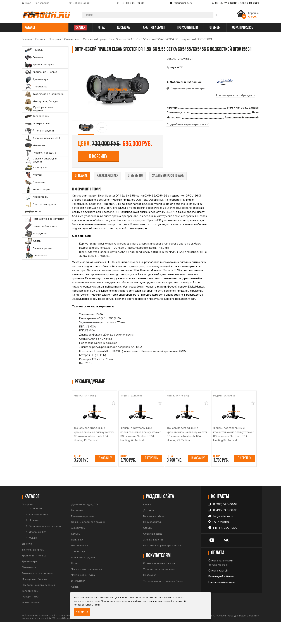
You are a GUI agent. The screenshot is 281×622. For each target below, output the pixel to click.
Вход (28, 2)
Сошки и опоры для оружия (88, 520)
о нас (101, 28)
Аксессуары (78, 526)
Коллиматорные (38, 513)
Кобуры (75, 532)
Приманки (77, 538)
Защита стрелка (80, 591)
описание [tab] (81, 175)
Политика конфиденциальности (162, 544)
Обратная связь (153, 532)
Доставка (148, 509)
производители (187, 28)
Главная (27, 39)
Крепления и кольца (34, 554)
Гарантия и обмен (154, 514)
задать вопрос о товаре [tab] (168, 175)
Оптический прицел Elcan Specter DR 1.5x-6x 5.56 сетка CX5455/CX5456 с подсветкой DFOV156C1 (147, 39)
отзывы (214, 28)
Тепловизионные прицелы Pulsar (163, 579)
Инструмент (78, 579)
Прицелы (55, 39)
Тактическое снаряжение (37, 571)
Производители (152, 520)
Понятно (82, 612)
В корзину (193, 125)
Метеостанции (79, 544)
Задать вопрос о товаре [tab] (187, 88)
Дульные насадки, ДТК (84, 503)
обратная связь (242, 28)
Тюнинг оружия (31, 601)
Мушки (33, 536)
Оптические (72, 39)
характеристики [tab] (107, 175)
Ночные (34, 519)
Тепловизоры (30, 589)
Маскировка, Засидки (34, 577)
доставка (123, 28)
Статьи (147, 503)
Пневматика (29, 566)
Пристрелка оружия (83, 556)
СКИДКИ (80, 28)
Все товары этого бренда (235, 95)
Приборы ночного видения (38, 583)
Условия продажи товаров (159, 567)
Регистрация (42, 2)
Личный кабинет (153, 538)
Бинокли (27, 542)
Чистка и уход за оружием (86, 567)
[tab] (187, 161)
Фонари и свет (30, 595)
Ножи (74, 561)
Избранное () (81, 2)
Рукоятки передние (82, 514)
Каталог (40, 39)
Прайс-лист (149, 573)
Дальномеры (29, 560)
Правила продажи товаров (159, 562)
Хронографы (79, 550)
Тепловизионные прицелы (45, 524)
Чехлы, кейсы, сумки (83, 573)
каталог (45, 28)
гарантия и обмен (153, 28)
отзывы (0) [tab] (135, 175)
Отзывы (148, 526)
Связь (75, 585)
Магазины (77, 509)
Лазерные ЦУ (37, 530)
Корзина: (253, 14)
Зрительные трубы (33, 548)
